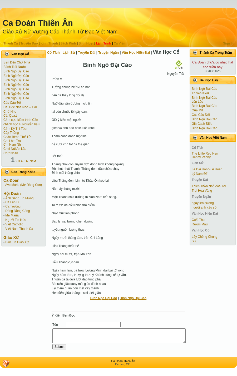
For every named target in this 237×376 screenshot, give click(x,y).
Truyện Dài (86, 53)
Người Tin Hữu (15, 220)
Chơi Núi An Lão (14, 149)
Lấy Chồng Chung (204, 237)
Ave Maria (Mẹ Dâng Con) (23, 185)
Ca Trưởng (13, 206)
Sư (194, 241)
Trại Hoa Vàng (202, 190)
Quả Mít (197, 110)
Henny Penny (201, 157)
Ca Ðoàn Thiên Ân (38, 23)
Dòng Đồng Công (17, 211)
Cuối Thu (198, 220)
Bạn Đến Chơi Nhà (16, 62)
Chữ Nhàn (10, 153)
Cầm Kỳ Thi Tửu (15, 129)
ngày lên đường (203, 203)
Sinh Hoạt (86, 43)
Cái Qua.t (10, 115)
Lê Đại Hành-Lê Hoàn (207, 169)
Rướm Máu (200, 224)
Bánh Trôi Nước (14, 67)
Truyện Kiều (200, 93)
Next (33, 161)
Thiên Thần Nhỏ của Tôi (209, 186)
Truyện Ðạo (29, 43)
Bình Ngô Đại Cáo (16, 71)
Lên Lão (197, 101)
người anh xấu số (204, 207)
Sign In (228, 43)
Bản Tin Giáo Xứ (17, 242)
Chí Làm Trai (12, 141)
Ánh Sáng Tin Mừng (19, 198)
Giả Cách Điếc (202, 124)
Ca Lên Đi (12, 202)
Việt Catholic (14, 224)
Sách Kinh (68, 43)
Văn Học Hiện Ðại (136, 53)
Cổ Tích (53, 53)
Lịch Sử (69, 53)
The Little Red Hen (205, 153)
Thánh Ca (10, 43)
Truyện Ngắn (108, 53)
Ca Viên (119, 43)
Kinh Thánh (49, 43)
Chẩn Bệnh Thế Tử (17, 137)
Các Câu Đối (12, 103)
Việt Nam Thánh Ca (19, 229)
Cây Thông (11, 133)
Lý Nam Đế (200, 174)
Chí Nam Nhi (12, 144)
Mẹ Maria (11, 215)
